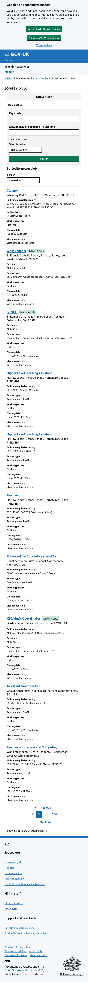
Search (44, 158)
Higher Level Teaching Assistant (29, 373)
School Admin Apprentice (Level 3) (31, 556)
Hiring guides (11, 908)
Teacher (12, 495)
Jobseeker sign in (13, 862)
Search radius (17, 144)
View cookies (44, 45)
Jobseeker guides (13, 873)
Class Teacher (16, 251)
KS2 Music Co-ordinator (23, 619)
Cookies (8, 947)
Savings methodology (15, 955)
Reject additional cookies (44, 37)
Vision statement (38, 955)
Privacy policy (23, 947)
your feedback (43, 78)
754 (54, 814)
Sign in (8, 60)
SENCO (12, 312)
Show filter (44, 97)
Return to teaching (14, 878)
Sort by (11, 174)
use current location (18, 139)
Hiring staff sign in (13, 903)
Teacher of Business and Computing (32, 747)
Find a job (9, 867)
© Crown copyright (72, 974)
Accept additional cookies (44, 29)
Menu (8, 72)
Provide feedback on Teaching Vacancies (25, 933)
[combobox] (44, 132)
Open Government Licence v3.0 (23, 970)
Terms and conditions (15, 951)
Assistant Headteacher (23, 686)
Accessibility (35, 951)
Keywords (15, 113)
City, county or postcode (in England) (32, 127)
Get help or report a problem (19, 927)
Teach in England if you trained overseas (24, 884)
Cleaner (12, 190)
